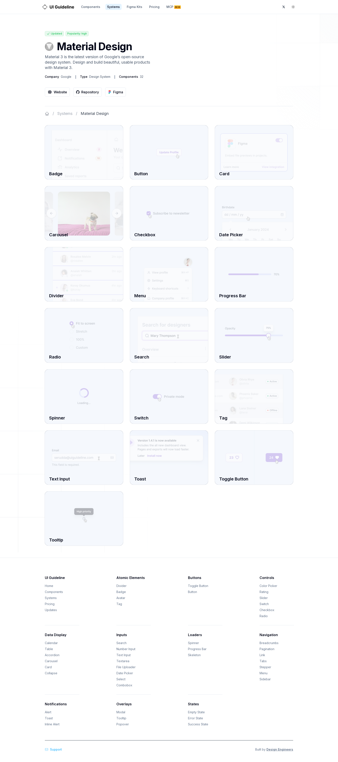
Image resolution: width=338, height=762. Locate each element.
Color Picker (268, 586)
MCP (173, 7)
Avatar (120, 598)
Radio (264, 616)
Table (49, 649)
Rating (264, 592)
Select (120, 679)
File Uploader (126, 667)
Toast (49, 718)
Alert (48, 712)
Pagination (267, 649)
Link (262, 655)
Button (192, 592)
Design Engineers (279, 749)
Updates (51, 610)
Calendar (51, 643)
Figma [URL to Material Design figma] (115, 92)
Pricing (154, 7)
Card (48, 667)
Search (121, 643)
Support (53, 749)
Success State (198, 724)
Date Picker (124, 673)
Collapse (51, 673)
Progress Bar (197, 649)
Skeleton (194, 655)
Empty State (196, 712)
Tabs (263, 661)
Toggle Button (198, 586)
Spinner (193, 643)
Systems (113, 7)
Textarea (122, 661)
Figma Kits (134, 7)
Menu (264, 673)
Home (49, 586)
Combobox (124, 685)
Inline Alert (52, 724)
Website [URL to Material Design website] (57, 92)
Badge (121, 592)
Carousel (51, 661)
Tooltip (121, 718)
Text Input (123, 655)
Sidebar (265, 679)
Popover (122, 724)
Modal (120, 712)
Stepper (265, 667)
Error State (195, 718)
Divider (121, 586)
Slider (264, 598)
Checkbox (267, 610)
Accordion (52, 655)
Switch (264, 604)
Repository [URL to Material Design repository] (87, 92)
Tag (119, 604)
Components (90, 7)
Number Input (125, 649)
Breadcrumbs (269, 643)
